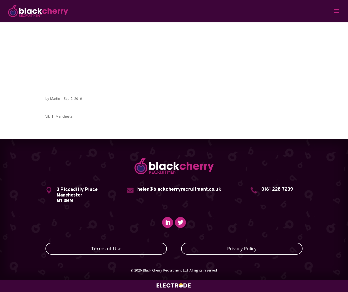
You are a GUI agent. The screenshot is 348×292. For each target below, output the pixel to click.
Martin (55, 98)
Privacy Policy (242, 248)
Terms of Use (106, 248)
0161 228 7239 (277, 189)
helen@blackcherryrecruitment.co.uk (179, 189)
